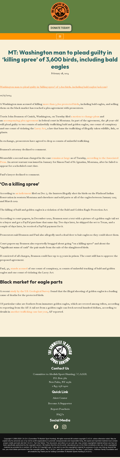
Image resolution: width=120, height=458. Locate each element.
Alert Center (60, 399)
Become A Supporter (60, 404)
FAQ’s (60, 415)
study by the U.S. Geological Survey (30, 292)
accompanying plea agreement (21, 120)
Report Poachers (60, 410)
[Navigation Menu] (60, 36)
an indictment (23, 193)
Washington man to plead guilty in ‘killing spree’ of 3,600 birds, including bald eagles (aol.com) (54, 86)
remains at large (61, 158)
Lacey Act (40, 128)
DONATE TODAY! (60, 27)
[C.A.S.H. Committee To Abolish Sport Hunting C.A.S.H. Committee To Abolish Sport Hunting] (60, 11)
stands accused (19, 269)
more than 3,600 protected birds (61, 104)
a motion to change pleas (85, 116)
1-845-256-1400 (60, 387)
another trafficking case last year (29, 312)
